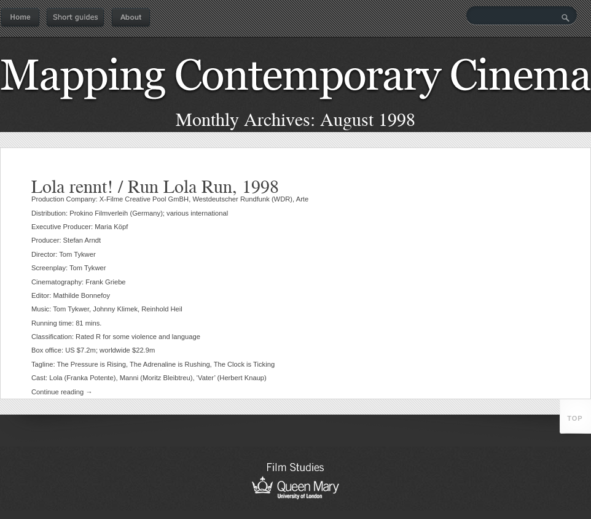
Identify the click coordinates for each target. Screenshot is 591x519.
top (574, 418)
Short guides (75, 18)
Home (20, 18)
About (131, 18)
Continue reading (62, 392)
